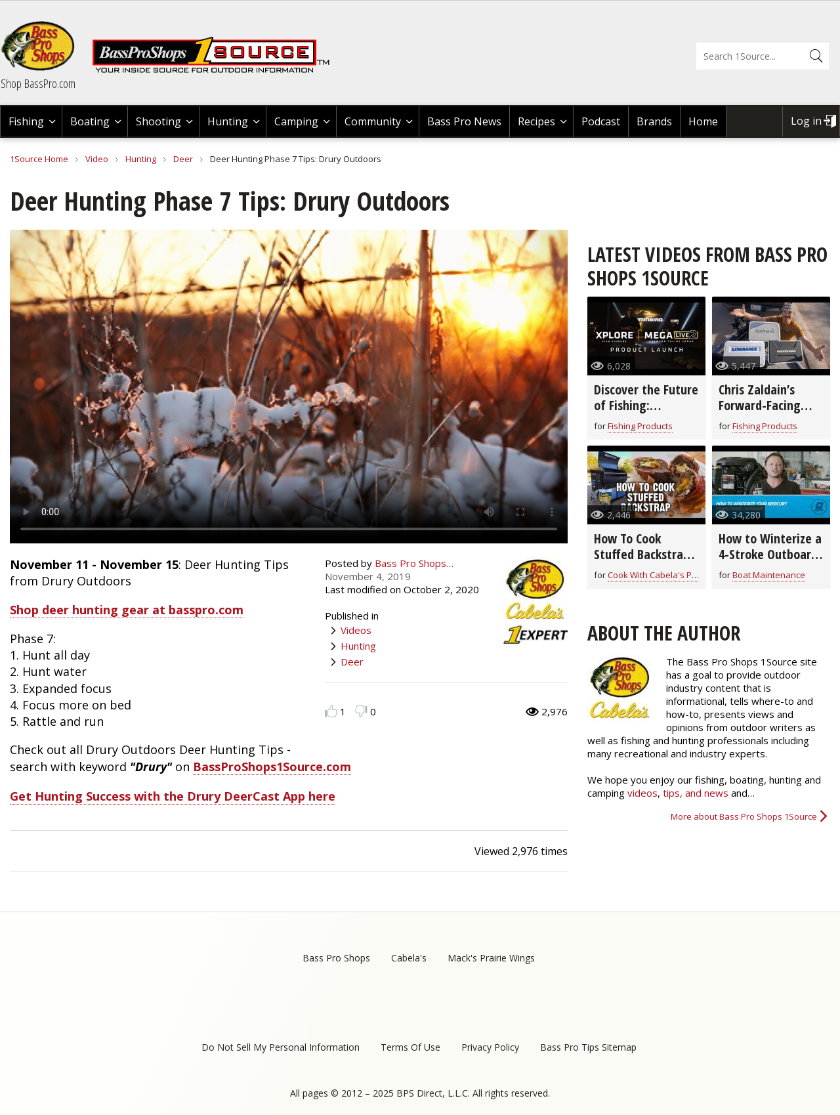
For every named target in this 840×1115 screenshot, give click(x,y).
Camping (296, 121)
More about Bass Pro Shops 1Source (744, 816)
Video (96, 159)
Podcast (600, 121)
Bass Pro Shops (336, 958)
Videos (356, 630)
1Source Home (39, 159)
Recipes (536, 121)
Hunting (227, 121)
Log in (806, 121)
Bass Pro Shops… (414, 563)
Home (703, 121)
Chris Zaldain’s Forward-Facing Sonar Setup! (760, 405)
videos (642, 792)
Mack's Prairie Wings (491, 958)
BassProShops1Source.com (272, 766)
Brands (654, 121)
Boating (90, 121)
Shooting (158, 121)
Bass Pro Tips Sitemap (588, 1047)
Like (331, 711)
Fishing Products (640, 426)
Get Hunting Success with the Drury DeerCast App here (172, 796)
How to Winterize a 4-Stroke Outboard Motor (770, 554)
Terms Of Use (410, 1047)
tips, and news (697, 792)
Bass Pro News (464, 121)
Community (373, 121)
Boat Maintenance (768, 575)
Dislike (361, 711)
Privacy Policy (490, 1047)
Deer (183, 159)
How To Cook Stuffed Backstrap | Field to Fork (642, 554)
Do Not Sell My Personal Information (280, 1047)
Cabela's (409, 958)
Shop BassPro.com (38, 83)
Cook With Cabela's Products (665, 575)
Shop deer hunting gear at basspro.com (126, 610)
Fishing (26, 121)
